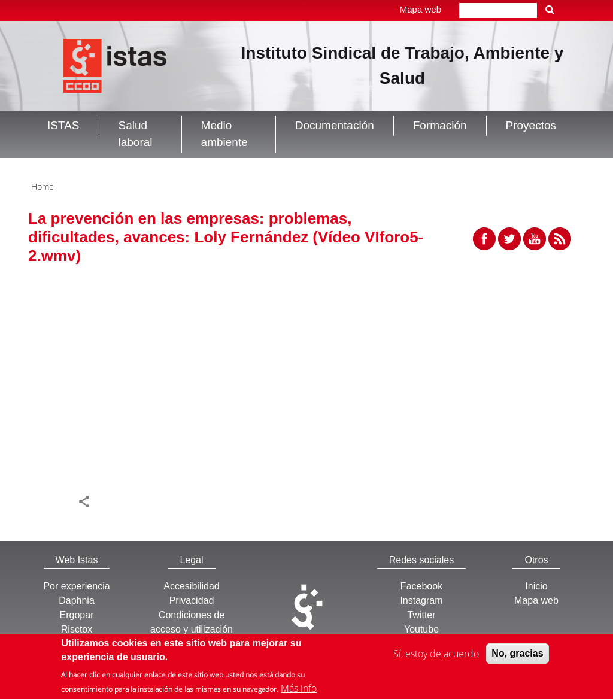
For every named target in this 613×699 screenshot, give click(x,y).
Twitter (421, 615)
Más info (299, 690)
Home (42, 186)
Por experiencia (76, 586)
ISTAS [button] (63, 125)
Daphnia (77, 600)
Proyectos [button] (531, 125)
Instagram (421, 600)
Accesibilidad (191, 586)
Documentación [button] (334, 125)
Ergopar (77, 615)
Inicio (536, 586)
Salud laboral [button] (136, 134)
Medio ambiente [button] (224, 134)
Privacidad (191, 600)
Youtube (421, 629)
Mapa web (420, 9)
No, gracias (517, 656)
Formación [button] (440, 125)
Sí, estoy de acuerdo (436, 655)
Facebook (421, 586)
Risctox (76, 629)
